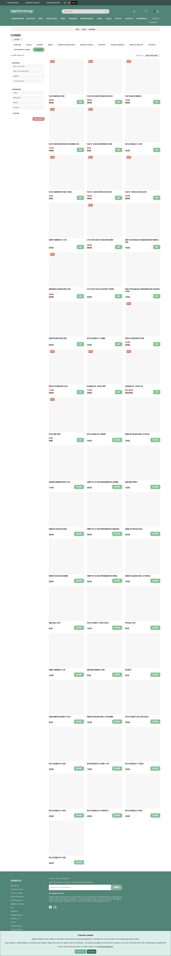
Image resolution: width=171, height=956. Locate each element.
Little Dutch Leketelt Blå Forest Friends (100, 289)
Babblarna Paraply (131, 482)
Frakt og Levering (17, 889)
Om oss (13, 922)
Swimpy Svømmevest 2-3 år (58, 240)
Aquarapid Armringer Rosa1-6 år (59, 482)
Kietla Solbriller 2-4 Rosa (133, 811)
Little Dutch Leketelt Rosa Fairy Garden (100, 240)
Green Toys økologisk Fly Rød (134, 338)
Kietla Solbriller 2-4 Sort (57, 857)
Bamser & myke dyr (136, 45)
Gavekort (153, 22)
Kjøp (118, 392)
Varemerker (141, 18)
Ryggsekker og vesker (22, 50)
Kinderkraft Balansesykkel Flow (59, 289)
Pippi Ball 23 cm (130, 623)
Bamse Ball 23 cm (54, 623)
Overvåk (117, 440)
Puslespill (152, 45)
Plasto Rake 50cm (54, 434)
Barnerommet (87, 18)
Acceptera (91, 952)
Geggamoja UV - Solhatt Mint (96, 386)
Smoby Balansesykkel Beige (58, 338)
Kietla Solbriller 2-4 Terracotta (98, 811)
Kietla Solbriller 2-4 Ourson (96, 434)
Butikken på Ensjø (17, 904)
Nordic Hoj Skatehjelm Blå (133, 529)
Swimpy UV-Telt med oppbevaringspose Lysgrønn (102, 482)
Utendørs (92, 29)
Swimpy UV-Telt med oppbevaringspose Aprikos (102, 576)
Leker (99, 18)
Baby (40, 18)
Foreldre (73, 18)
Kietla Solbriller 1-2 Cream (134, 764)
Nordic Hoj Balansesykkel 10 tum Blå (137, 434)
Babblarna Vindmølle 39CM (96, 670)
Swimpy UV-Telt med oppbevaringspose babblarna (103, 529)
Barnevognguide (17, 900)
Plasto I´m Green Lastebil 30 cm (135, 192)
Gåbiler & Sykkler (86, 45)
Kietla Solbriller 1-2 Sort (133, 144)
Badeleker (17, 45)
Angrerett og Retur (17, 897)
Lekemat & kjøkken (117, 45)
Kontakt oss (15, 919)
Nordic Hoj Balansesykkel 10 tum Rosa (137, 576)
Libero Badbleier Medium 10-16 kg (59, 717)
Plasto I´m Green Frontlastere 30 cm (99, 192)
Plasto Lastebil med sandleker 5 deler (100, 96)
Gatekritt (128, 670)
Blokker (40, 45)
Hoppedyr (101, 45)
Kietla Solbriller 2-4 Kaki (57, 764)
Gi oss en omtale (17, 893)
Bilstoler (30, 18)
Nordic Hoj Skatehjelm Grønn (58, 576)
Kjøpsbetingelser (17, 915)
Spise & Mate (51, 18)
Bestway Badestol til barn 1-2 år (98, 764)
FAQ (12, 908)
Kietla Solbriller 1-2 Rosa (57, 811)
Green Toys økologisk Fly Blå (58, 386)
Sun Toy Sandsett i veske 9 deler (98, 623)
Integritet (14, 911)
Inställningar (80, 952)
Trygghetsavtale (12, 2)
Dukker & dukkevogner (66, 45)
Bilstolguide (15, 886)
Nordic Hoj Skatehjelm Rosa (58, 529)
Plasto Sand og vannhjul (133, 96)
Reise (63, 18)
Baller (29, 45)
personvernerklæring (105, 947)
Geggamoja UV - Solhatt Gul (134, 386)
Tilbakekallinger (16, 926)
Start (77, 29)
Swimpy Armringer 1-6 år (57, 670)
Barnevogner (17, 18)
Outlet (118, 18)
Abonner (116, 887)
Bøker (50, 45)
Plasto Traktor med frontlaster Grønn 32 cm (64, 144)
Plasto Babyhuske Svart (57, 96)
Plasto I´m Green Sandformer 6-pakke (99, 144)
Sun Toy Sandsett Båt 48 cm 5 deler (136, 717)
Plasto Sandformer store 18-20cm (60, 192)
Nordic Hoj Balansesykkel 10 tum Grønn (100, 717)
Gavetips (129, 18)
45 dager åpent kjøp (53, 2)
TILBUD (108, 18)
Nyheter (155, 18)
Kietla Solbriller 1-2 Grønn (96, 338)
